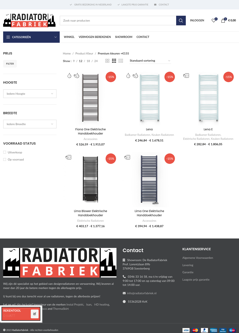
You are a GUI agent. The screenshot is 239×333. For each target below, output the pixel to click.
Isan (89, 308)
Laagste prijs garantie (196, 283)
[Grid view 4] (121, 60)
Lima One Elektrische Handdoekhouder (149, 216)
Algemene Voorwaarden (197, 261)
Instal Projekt (74, 308)
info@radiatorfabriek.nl (141, 296)
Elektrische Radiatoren (208, 138)
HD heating (101, 308)
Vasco (43, 312)
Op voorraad (16, 159)
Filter (10, 63)
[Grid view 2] (107, 60)
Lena (149, 129)
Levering (187, 268)
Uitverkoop (15, 152)
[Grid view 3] (114, 60)
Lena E (208, 129)
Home (67, 53)
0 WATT (9, 315)
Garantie (188, 275)
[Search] (123, 20)
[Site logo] (29, 20)
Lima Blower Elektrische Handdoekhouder (90, 216)
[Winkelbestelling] (150, 61)
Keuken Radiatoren (163, 134)
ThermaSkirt (61, 312)
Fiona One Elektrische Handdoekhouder (90, 131)
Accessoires (90, 138)
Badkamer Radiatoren (137, 134)
